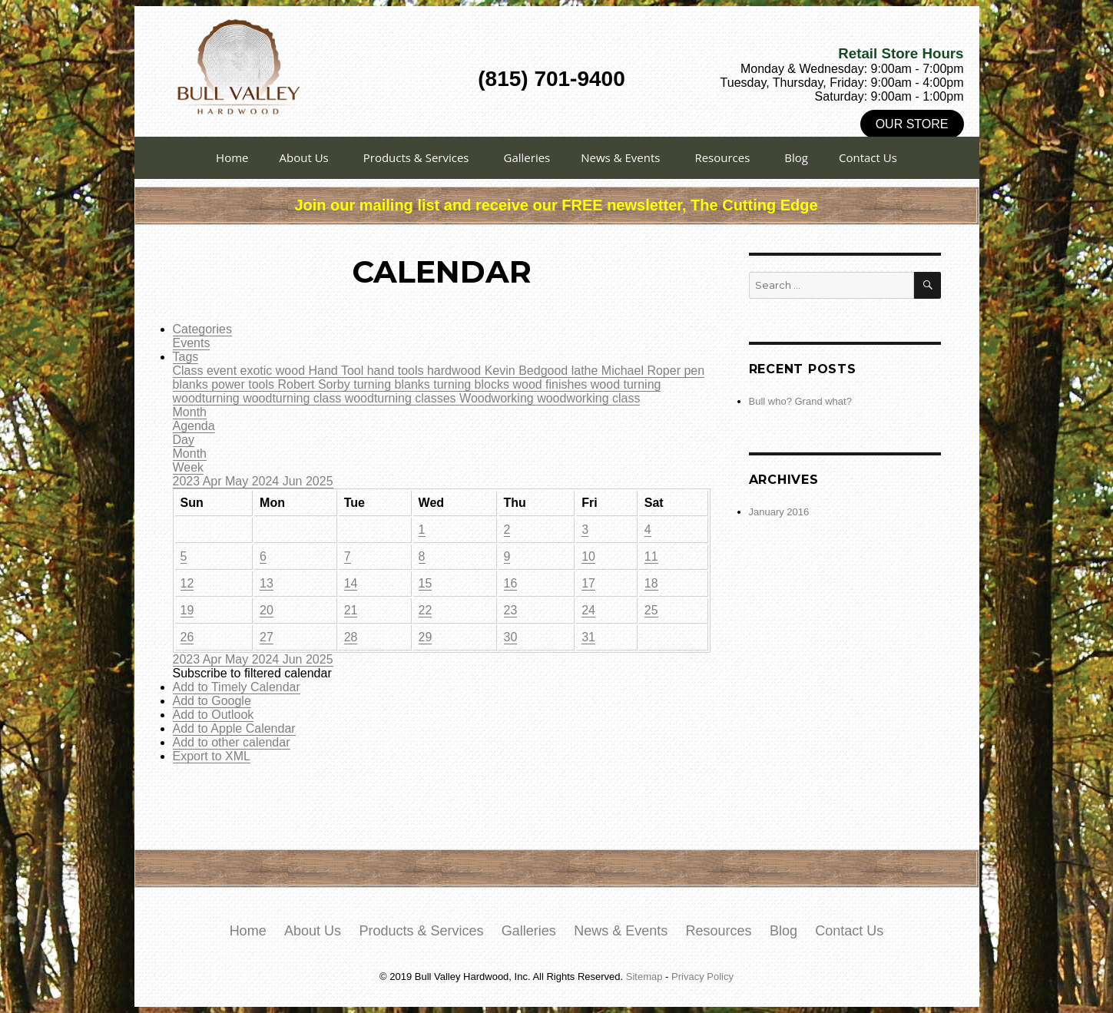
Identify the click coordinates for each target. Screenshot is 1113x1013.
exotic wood (274, 370)
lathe (586, 370)
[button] (252, 673)
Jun (294, 481)
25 (651, 610)
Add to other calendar (231, 742)
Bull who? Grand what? (800, 401)
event (223, 370)
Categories (202, 329)
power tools (244, 384)
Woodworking (498, 398)
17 (588, 583)
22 (425, 610)
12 (187, 583)
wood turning (626, 384)
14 (351, 583)
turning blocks (472, 384)
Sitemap (644, 976)
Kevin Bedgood (528, 370)
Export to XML (211, 756)
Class (190, 370)
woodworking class (588, 398)
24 (588, 610)
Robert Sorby (315, 384)
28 (351, 637)
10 (588, 556)
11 (651, 556)
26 (187, 637)
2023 (188, 481)
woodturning (208, 398)
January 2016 (779, 512)
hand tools (397, 370)
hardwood (456, 370)
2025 (319, 481)
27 (266, 637)
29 (425, 637)
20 (266, 610)
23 (511, 610)
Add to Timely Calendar (236, 687)
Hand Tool (337, 370)
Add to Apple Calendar (234, 728)
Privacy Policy (702, 976)
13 (266, 583)
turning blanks (393, 384)
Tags (186, 356)
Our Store (912, 124)
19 (187, 610)
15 (425, 583)
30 (511, 637)
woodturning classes (402, 398)
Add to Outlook (213, 714)
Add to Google (212, 700)
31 (588, 637)
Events (191, 342)
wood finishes (551, 384)
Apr (214, 481)
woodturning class (294, 398)
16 (511, 583)
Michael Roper (642, 370)
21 (351, 610)
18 (651, 583)
